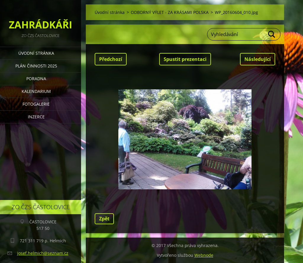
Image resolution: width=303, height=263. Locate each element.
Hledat (272, 34)
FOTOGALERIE (36, 104)
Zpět (104, 218)
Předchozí (110, 59)
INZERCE (36, 117)
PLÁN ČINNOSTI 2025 (36, 66)
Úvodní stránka (36, 53)
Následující (257, 59)
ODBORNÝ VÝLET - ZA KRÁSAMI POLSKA (170, 12)
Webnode (203, 255)
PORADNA (36, 78)
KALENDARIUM (36, 91)
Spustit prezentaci (185, 59)
